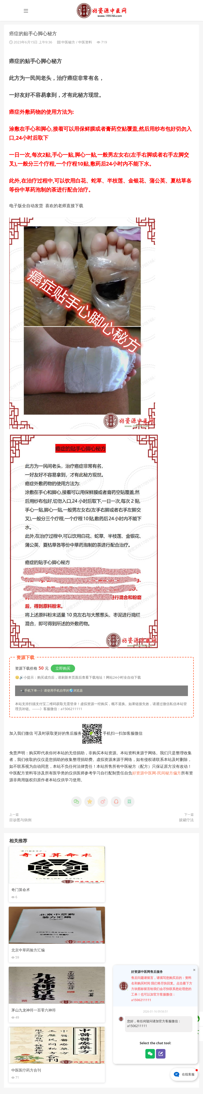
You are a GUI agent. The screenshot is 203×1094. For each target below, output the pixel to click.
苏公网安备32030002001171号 (128, 1080)
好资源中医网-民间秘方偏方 (156, 773)
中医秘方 (68, 42)
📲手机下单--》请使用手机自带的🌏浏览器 (51, 691)
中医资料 (85, 42)
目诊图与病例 (20, 820)
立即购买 (63, 668)
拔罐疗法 (186, 820)
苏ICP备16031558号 (88, 1080)
